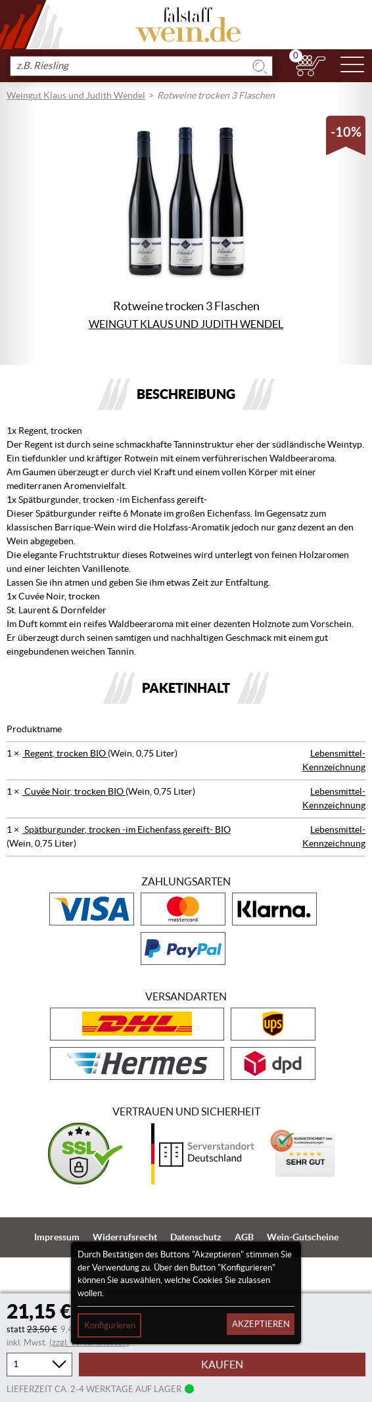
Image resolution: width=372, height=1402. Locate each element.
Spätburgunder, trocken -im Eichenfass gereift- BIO (126, 829)
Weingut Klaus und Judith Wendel (76, 95)
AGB (244, 1237)
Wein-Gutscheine (302, 1237)
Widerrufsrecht (125, 1237)
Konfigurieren (109, 1325)
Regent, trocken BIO (65, 753)
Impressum (57, 1237)
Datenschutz (195, 1237)
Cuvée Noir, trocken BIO (74, 791)
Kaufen (222, 1364)
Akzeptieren (261, 1324)
